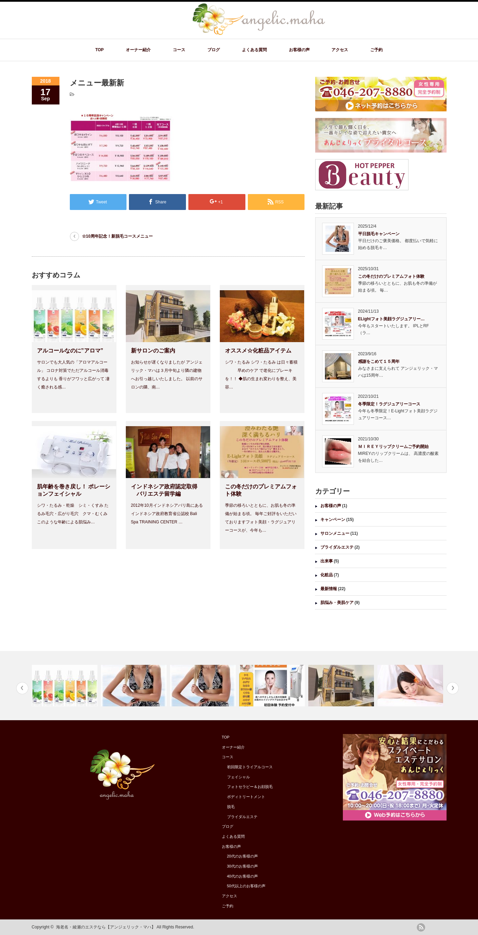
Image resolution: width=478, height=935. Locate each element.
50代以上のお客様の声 (246, 886)
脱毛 (231, 807)
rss (421, 927)
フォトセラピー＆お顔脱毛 (250, 787)
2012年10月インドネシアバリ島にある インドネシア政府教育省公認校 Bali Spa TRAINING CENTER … (167, 513)
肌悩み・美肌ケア (337, 602)
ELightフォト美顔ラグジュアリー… (391, 319)
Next (453, 688)
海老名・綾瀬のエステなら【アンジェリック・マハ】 (106, 927)
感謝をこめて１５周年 (379, 361)
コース (179, 49)
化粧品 (326, 574)
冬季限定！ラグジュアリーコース (389, 404)
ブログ (213, 49)
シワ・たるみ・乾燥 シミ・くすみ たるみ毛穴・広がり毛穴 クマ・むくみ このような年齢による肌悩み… (73, 513)
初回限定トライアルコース (250, 767)
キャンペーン (332, 519)
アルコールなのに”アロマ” (70, 351)
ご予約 (376, 49)
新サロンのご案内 (153, 351)
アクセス (339, 49)
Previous (22, 688)
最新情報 (328, 588)
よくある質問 (254, 49)
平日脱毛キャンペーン (379, 233)
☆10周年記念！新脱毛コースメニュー (117, 236)
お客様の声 (299, 49)
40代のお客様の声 (242, 876)
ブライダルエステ (337, 547)
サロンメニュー (334, 533)
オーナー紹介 (138, 49)
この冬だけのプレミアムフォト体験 (391, 276)
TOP (99, 49)
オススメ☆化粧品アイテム (258, 351)
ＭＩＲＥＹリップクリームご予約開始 (393, 446)
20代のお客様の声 (242, 856)
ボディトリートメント (246, 797)
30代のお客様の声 (242, 866)
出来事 (326, 561)
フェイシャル (238, 777)
